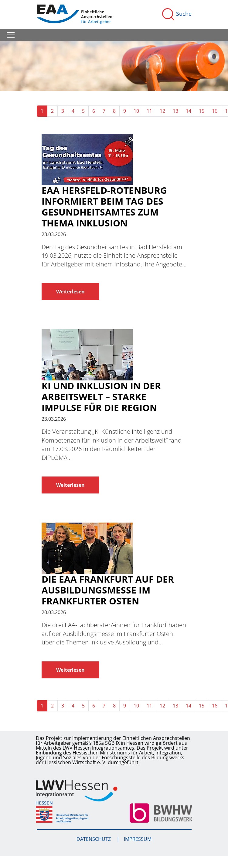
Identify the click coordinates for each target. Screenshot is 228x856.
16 (214, 111)
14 (188, 111)
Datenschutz (94, 839)
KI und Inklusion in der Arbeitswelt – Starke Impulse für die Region (101, 396)
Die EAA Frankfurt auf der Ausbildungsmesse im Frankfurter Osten (108, 590)
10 (136, 111)
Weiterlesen (70, 291)
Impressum (137, 839)
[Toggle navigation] (11, 35)
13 (175, 111)
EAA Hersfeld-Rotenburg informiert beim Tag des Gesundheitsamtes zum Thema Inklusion (104, 207)
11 (149, 111)
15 (201, 111)
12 (162, 111)
